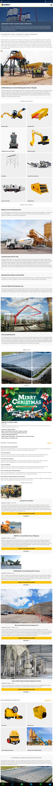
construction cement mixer (17, 45)
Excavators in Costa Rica (26, 500)
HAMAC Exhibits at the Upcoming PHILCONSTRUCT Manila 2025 (14, 432)
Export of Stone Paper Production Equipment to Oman (26, 681)
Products (10, 36)
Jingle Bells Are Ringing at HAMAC (8, 429)
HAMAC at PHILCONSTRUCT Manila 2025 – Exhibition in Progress (14, 431)
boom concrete (46, 42)
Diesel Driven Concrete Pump (11, 41)
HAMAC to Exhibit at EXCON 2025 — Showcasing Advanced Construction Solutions (17, 436)
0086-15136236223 (6, 1)
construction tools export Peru (10, 44)
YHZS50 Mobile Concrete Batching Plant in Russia (26, 571)
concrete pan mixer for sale (36, 42)
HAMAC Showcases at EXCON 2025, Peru (9, 438)
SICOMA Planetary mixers (24, 42)
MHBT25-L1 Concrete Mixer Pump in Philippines (26, 535)
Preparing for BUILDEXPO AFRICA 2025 (9, 434)
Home (7, 36)
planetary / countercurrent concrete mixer (36, 27)
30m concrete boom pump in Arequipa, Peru (26, 625)
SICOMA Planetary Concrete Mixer (22, 27)
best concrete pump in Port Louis (25, 44)
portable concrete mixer (37, 44)
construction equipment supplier (42, 26)
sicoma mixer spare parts (13, 42)
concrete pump (13, 27)
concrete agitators (27, 45)
